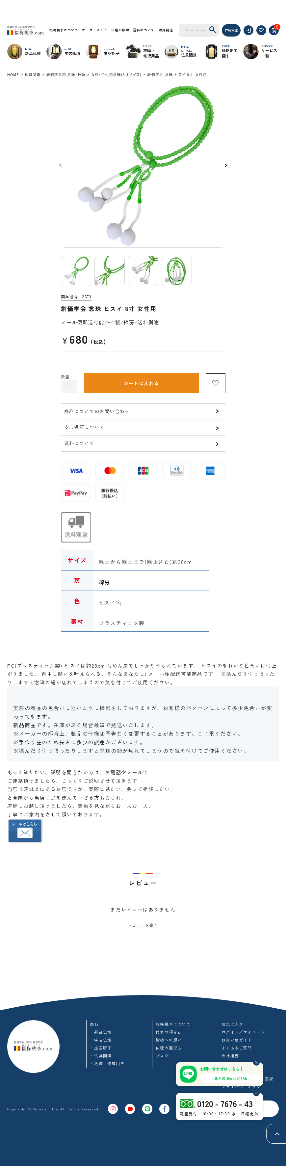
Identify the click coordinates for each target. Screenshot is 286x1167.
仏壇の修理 (120, 30)
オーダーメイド (94, 30)
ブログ (162, 1056)
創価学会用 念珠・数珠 (65, 74)
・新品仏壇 (101, 1032)
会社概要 (230, 1056)
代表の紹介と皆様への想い (169, 1036)
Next (225, 165)
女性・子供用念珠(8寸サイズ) (116, 74)
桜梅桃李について (63, 30)
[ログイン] (248, 30)
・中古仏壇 (101, 1040)
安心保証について (84, 427)
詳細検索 (231, 30)
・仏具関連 (101, 1056)
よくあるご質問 (236, 1048)
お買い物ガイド (236, 1040)
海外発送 (166, 30)
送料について (144, 30)
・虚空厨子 (101, 1048)
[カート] (274, 30)
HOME (13, 74)
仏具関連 (32, 74)
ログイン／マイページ (243, 1032)
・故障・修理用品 (107, 1064)
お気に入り (232, 1024)
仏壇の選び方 (169, 1048)
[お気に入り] (261, 30)
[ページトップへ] (276, 1134)
